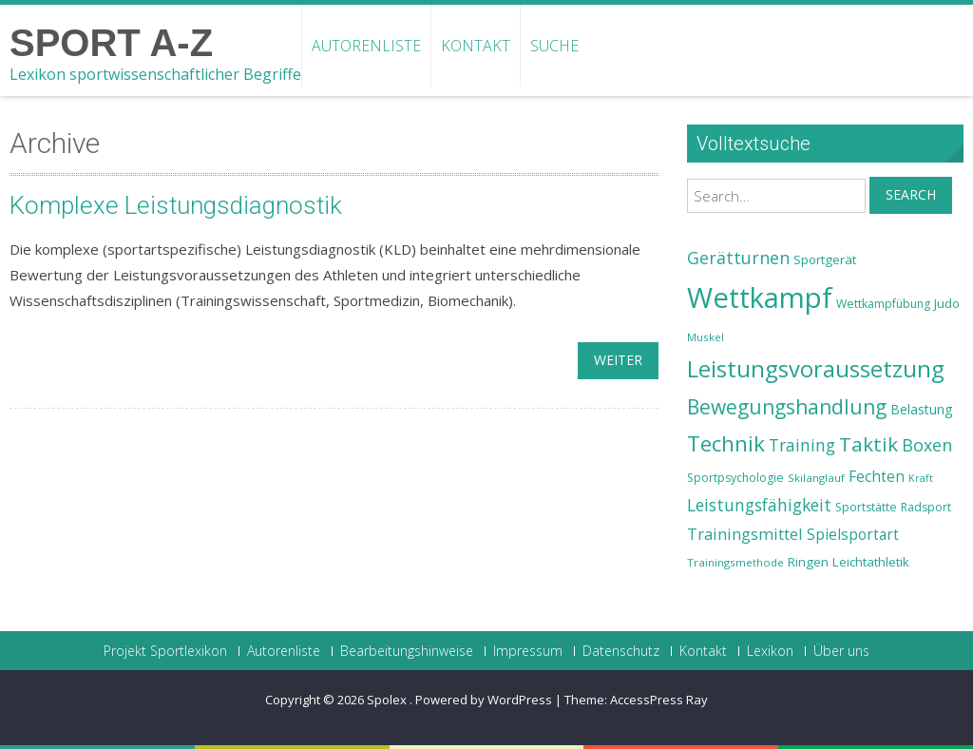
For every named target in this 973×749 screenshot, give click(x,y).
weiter (618, 360)
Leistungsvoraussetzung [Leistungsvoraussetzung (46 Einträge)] (815, 369)
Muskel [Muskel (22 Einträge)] (705, 337)
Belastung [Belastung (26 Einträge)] (921, 409)
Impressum (528, 651)
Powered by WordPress (483, 699)
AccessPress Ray (659, 699)
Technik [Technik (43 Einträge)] (726, 443)
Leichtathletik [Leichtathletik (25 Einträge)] (870, 561)
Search (911, 194)
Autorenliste (366, 45)
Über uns (841, 651)
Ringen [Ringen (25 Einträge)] (808, 561)
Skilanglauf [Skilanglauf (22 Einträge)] (816, 478)
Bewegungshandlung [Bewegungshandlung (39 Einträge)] (787, 407)
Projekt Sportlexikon (165, 651)
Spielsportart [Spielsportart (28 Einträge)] (853, 535)
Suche (554, 45)
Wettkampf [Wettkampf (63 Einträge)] (759, 297)
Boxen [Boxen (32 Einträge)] (927, 444)
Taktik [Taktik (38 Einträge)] (868, 444)
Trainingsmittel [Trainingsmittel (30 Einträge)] (745, 534)
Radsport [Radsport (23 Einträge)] (926, 507)
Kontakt (475, 45)
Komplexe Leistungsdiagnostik (176, 205)
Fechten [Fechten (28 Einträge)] (877, 477)
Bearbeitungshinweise (406, 651)
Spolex (388, 699)
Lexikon (770, 651)
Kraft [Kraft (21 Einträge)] (920, 478)
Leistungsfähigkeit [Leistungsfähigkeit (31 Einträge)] (759, 504)
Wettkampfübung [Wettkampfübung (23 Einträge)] (883, 304)
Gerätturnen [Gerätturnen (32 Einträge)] (738, 257)
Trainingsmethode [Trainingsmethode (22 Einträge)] (735, 562)
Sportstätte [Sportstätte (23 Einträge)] (866, 507)
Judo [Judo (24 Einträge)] (947, 303)
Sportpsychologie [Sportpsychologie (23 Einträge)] (735, 478)
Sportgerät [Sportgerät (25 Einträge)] (824, 259)
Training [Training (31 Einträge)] (802, 444)
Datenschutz (620, 651)
